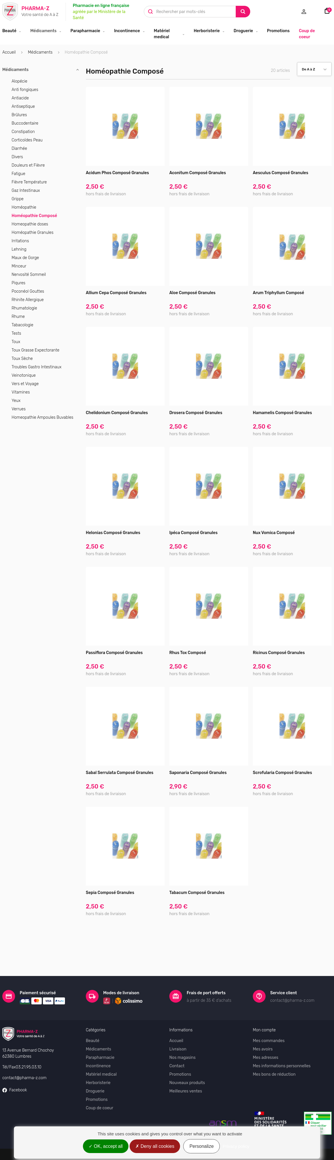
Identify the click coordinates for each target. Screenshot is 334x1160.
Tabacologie (22, 325)
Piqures (18, 283)
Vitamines (21, 392)
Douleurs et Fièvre (28, 165)
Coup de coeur (307, 33)
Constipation (23, 131)
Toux (16, 341)
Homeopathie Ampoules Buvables (42, 417)
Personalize (201, 1146)
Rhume (18, 316)
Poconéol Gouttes (28, 291)
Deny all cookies (154, 1146)
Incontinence (127, 30)
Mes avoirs (263, 1028)
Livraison (177, 1028)
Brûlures (19, 114)
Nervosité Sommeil (29, 274)
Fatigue (18, 173)
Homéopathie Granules (32, 232)
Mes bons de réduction (274, 1054)
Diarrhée (19, 148)
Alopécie (19, 81)
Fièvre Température (29, 182)
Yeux (16, 400)
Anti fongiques (25, 89)
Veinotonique (24, 375)
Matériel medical (162, 33)
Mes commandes (269, 1020)
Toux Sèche (22, 358)
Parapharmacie (85, 30)
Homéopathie (24, 207)
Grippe (17, 198)
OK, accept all (106, 1146)
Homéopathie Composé (34, 215)
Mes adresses (265, 1037)
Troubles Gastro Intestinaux (36, 367)
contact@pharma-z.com (24, 1057)
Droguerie (243, 30)
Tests (16, 333)
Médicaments (43, 30)
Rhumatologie (24, 308)
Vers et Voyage (25, 383)
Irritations (20, 240)
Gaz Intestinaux (26, 190)
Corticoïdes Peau (27, 140)
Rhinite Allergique (28, 299)
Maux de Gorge (25, 257)
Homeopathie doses (30, 224)
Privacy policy (236, 1146)
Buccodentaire (25, 123)
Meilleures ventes (185, 1070)
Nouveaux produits (187, 1062)
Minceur (19, 266)
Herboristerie (207, 30)
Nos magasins (182, 1037)
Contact (176, 1045)
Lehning (19, 249)
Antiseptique (23, 106)
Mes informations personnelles (282, 1045)
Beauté (9, 30)
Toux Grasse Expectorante (35, 350)
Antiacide (20, 98)
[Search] (243, 11)
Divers (17, 156)
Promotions (278, 30)
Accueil (9, 52)
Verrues (19, 409)
